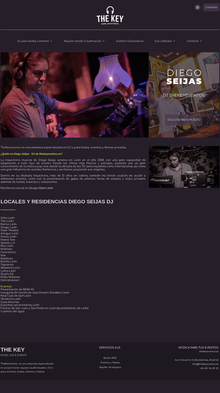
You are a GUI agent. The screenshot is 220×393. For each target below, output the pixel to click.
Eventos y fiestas (110, 362)
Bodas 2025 (110, 358)
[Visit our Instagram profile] (198, 7)
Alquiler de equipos (110, 367)
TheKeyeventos (9, 363)
